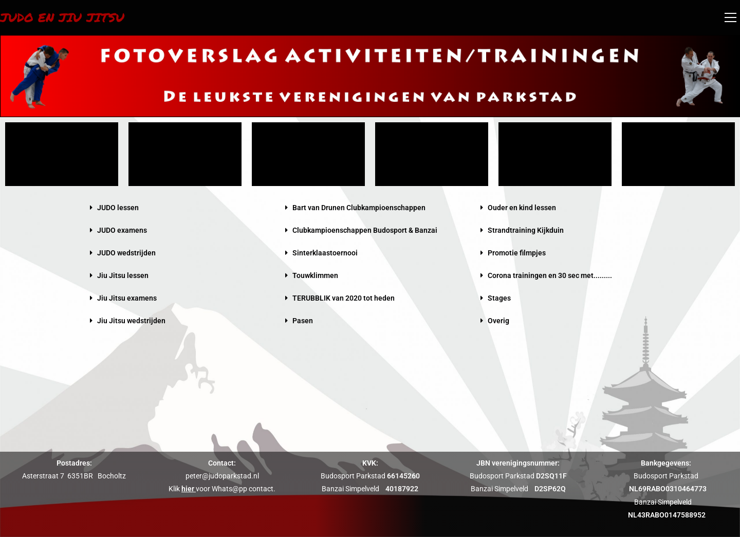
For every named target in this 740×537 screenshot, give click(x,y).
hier (187, 489)
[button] (174, 207)
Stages (499, 298)
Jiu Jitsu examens (127, 298)
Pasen (302, 321)
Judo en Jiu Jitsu (62, 17)
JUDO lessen (118, 207)
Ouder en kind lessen (522, 207)
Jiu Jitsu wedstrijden (131, 321)
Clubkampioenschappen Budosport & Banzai (364, 230)
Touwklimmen (315, 275)
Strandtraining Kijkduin (526, 230)
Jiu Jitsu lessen (123, 275)
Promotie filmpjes (517, 253)
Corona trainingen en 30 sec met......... (550, 275)
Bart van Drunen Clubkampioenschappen (358, 207)
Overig (498, 321)
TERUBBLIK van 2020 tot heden (343, 298)
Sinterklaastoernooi (325, 253)
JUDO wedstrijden (126, 253)
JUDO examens (122, 230)
